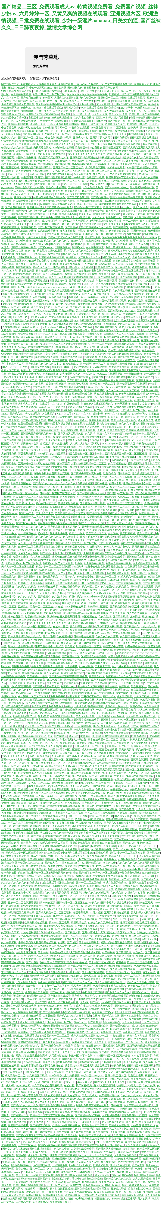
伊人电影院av (80, 220)
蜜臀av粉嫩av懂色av (102, 330)
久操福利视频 (87, 104)
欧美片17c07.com (119, 184)
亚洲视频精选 (29, 227)
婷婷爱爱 (146, 170)
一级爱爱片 (138, 200)
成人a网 (84, 1002)
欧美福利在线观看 (142, 603)
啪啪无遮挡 (103, 1188)
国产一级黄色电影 (51, 1045)
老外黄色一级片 (146, 360)
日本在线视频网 (149, 220)
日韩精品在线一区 (34, 1072)
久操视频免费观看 (148, 859)
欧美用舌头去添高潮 (25, 809)
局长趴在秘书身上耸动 (59, 174)
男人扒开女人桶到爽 (60, 277)
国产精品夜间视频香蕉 (58, 423)
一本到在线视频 (133, 373)
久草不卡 (123, 846)
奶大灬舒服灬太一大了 (128, 330)
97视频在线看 (20, 323)
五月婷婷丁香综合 (18, 390)
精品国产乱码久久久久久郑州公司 (101, 836)
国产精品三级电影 (60, 244)
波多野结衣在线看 (11, 141)
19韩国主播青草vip (101, 127)
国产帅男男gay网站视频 (39, 570)
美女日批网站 (75, 573)
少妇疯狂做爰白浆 (53, 520)
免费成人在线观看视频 (48, 254)
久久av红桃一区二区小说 (66, 756)
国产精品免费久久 (34, 729)
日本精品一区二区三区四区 (98, 234)
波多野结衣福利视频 (143, 1012)
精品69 (112, 796)
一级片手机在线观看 (108, 709)
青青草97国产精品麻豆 (48, 177)
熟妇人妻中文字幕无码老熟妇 (130, 397)
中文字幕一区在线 (41, 313)
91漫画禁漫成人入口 (37, 723)
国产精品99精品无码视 (34, 420)
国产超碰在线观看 (50, 1105)
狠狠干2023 (65, 220)
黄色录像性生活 (59, 533)
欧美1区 (105, 347)
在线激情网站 (47, 999)
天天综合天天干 (45, 513)
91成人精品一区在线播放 (132, 576)
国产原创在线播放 (11, 849)
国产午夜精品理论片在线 (124, 274)
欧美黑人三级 (108, 1009)
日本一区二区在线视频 (96, 284)
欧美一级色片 (112, 340)
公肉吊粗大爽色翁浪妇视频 (28, 633)
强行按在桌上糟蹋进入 (96, 486)
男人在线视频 (151, 530)
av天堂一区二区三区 (69, 749)
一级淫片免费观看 (92, 959)
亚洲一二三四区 (26, 490)
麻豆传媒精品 (72, 403)
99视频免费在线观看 (96, 879)
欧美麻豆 (104, 180)
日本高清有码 (63, 160)
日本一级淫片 (87, 1128)
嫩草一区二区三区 (92, 190)
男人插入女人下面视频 (90, 686)
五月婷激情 (124, 1055)
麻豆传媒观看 (104, 290)
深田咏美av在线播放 (40, 812)
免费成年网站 (140, 413)
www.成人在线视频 (129, 496)
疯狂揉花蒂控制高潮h (133, 543)
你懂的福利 (62, 347)
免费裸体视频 (23, 240)
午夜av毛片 (142, 244)
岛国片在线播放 (143, 476)
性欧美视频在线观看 (143, 473)
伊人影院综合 (137, 723)
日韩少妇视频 (58, 972)
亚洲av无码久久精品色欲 (83, 97)
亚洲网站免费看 (138, 882)
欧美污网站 (113, 786)
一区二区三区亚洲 (72, 427)
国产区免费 (88, 806)
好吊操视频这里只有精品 (59, 663)
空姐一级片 (108, 583)
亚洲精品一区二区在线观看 (102, 809)
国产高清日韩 (38, 101)
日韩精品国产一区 (12, 1049)
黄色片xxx (140, 906)
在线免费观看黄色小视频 (27, 330)
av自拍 (106, 313)
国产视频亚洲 (65, 580)
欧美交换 (58, 190)
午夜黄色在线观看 (79, 127)
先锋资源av (68, 1105)
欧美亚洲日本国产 (62, 367)
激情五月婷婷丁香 (72, 353)
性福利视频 (140, 942)
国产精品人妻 (122, 816)
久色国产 (68, 1045)
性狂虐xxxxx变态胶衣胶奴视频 (112, 194)
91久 (127, 689)
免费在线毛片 (56, 706)
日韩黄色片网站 (126, 932)
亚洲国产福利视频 (119, 1078)
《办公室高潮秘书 (21, 686)
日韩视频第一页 (58, 280)
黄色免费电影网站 (31, 1025)
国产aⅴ (135, 726)
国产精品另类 (78, 307)
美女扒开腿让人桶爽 (81, 626)
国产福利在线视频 (31, 97)
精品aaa (115, 1175)
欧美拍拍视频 (106, 975)
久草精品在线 (99, 796)
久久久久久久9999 (131, 1095)
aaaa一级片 (32, 985)
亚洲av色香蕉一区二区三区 (33, 600)
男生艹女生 (87, 101)
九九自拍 (7, 1035)
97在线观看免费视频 (88, 437)
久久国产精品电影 (72, 390)
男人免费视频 (23, 170)
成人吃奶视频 (125, 696)
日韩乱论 (11, 550)
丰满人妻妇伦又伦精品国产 (137, 250)
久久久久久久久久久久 (100, 170)
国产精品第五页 (112, 147)
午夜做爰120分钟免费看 (123, 174)
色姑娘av (20, 876)
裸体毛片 (101, 121)
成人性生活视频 (11, 796)
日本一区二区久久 (114, 1088)
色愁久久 (138, 952)
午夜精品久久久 (21, 320)
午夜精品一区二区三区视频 (43, 264)
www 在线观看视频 (91, 107)
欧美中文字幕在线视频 (118, 413)
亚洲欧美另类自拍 (40, 1182)
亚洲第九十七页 (22, 892)
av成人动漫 (29, 703)
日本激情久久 (111, 410)
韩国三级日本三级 (141, 194)
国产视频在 (143, 520)
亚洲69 (141, 842)
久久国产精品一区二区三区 (135, 636)
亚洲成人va (117, 317)
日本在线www (9, 513)
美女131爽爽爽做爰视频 (58, 117)
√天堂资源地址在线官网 (126, 659)
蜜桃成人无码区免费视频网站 (25, 373)
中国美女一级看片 (67, 523)
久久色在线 (41, 945)
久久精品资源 (151, 450)
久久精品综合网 (108, 357)
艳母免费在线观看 (16, 427)
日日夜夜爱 (66, 753)
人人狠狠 (68, 1198)
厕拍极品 (120, 234)
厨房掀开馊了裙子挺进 (147, 254)
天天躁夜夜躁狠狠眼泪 (120, 560)
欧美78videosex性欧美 (93, 756)
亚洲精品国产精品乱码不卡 (36, 167)
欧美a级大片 (68, 490)
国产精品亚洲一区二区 (93, 363)
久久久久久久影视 (139, 935)
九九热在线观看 (20, 603)
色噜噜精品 (78, 160)
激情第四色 (7, 862)
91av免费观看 (32, 560)
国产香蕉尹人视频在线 (82, 280)
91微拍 (138, 363)
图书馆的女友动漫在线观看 (126, 1158)
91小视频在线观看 (82, 164)
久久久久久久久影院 (107, 636)
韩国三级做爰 (15, 922)
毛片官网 (133, 370)
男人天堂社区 (92, 347)
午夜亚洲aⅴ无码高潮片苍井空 (103, 530)
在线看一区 (151, 832)
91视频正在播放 (31, 220)
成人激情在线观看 (114, 111)
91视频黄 (67, 746)
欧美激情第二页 (104, 267)
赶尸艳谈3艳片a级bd (22, 1002)
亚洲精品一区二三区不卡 (88, 207)
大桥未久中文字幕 (36, 237)
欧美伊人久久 (9, 137)
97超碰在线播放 (121, 101)
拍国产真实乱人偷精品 (58, 516)
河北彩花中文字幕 (44, 284)
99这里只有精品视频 (13, 816)
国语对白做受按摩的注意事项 (127, 197)
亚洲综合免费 (93, 237)
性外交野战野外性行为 (144, 673)
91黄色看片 (22, 151)
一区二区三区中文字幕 (90, 859)
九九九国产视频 (142, 1178)
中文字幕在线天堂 (33, 1095)
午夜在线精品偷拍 (89, 1062)
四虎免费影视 (21, 510)
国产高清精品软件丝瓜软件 (33, 217)
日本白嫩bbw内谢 (97, 886)
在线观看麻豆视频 (124, 343)
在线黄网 (71, 257)
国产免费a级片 (31, 393)
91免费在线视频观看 (82, 1148)
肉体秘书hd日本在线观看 (58, 876)
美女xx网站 (122, 753)
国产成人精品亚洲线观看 (123, 513)
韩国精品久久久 (32, 447)
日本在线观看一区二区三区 (28, 516)
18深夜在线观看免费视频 (127, 260)
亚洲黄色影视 (71, 683)
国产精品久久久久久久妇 (119, 141)
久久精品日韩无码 (148, 570)
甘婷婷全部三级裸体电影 (42, 899)
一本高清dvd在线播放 (148, 320)
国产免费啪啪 (111, 107)
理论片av (127, 656)
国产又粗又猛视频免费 (71, 433)
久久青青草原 (135, 663)
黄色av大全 (75, 360)
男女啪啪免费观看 (119, 367)
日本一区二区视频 (11, 573)
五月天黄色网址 (107, 629)
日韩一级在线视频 (84, 636)
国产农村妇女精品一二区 (59, 819)
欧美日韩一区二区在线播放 (144, 114)
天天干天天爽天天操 (13, 570)
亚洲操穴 (13, 699)
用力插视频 (91, 1052)
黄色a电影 (43, 716)
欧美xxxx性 (95, 816)
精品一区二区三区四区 (76, 935)
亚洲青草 (153, 573)
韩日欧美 (127, 965)
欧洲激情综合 (21, 826)
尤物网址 (135, 616)
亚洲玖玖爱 (102, 852)
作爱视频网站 (123, 200)
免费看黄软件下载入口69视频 (18, 104)
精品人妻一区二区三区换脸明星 (54, 566)
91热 (99, 1168)
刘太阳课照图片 (150, 496)
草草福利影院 (74, 553)
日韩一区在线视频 (89, 583)
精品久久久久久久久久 (57, 240)
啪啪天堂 (130, 417)
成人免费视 (71, 849)
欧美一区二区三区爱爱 (26, 460)
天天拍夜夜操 (140, 284)
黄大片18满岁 (104, 104)
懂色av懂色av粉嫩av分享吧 (28, 337)
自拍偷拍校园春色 (119, 1112)
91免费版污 (36, 889)
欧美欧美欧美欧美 (119, 230)
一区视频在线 (89, 616)
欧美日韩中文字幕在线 (35, 506)
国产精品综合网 (10, 842)
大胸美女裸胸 (112, 959)
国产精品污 (76, 347)
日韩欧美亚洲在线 (145, 523)
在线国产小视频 (96, 177)
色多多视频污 (70, 91)
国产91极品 (101, 483)
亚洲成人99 (58, 1182)
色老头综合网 (59, 260)
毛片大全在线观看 (40, 556)
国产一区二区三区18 (138, 949)
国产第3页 (70, 330)
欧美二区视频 (55, 669)
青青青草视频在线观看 (65, 466)
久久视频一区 (152, 323)
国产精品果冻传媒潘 (85, 274)
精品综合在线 (90, 300)
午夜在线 (41, 969)
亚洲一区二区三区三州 (46, 743)
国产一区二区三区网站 (53, 460)
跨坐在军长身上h (80, 1152)
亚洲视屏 (131, 1082)
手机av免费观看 (56, 1029)
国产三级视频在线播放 (144, 137)
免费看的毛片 (129, 516)
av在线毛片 (48, 413)
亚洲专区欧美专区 (136, 1088)
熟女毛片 (145, 945)
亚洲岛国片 (102, 1158)
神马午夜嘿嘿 (39, 856)
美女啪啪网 (109, 323)
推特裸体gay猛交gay (84, 763)
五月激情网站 (90, 909)
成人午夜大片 (101, 174)
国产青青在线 (101, 1132)
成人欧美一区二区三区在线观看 (79, 643)
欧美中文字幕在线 (114, 190)
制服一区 (74, 1055)
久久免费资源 (101, 826)
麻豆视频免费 (127, 600)
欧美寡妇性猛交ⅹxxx (61, 151)
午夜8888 (101, 280)
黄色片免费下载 (126, 360)
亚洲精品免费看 (38, 323)
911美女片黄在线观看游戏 (47, 107)
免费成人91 (102, 789)
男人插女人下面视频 (134, 214)
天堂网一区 (61, 127)
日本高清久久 (85, 1172)
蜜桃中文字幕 (74, 659)
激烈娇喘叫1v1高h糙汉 (120, 906)
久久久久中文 (144, 457)
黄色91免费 (9, 257)
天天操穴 (125, 673)
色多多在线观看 (116, 167)
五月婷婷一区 (26, 463)
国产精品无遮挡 (57, 526)
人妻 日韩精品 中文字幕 (117, 669)
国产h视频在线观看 (129, 357)
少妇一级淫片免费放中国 (114, 240)
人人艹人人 (98, 217)
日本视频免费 (34, 1019)
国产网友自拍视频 (50, 689)
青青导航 (33, 713)
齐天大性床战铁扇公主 (81, 121)
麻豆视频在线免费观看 (117, 337)
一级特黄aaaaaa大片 (146, 107)
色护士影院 (105, 995)
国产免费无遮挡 (10, 111)
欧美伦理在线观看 (48, 586)
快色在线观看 (152, 101)
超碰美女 (48, 194)
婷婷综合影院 (43, 886)
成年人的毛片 (115, 154)
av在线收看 (118, 347)
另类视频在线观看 (127, 812)
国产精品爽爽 (122, 743)
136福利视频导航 (62, 719)
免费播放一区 (144, 955)
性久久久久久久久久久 (34, 526)
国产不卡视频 (121, 616)
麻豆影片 (37, 965)
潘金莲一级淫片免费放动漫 (63, 1002)
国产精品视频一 (100, 197)
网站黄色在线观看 (11, 792)
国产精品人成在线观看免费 (59, 290)
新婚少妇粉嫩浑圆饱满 (26, 204)
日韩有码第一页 (89, 536)
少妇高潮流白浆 (61, 826)
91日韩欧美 (8, 170)
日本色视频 (85, 1015)
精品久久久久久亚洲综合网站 (49, 267)
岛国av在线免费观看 (91, 340)
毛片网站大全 (13, 506)
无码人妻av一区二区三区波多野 (128, 852)
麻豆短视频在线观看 (48, 490)
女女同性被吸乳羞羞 (71, 1098)
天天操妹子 (32, 593)
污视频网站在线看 (68, 503)
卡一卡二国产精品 (102, 343)
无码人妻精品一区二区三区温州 (24, 563)
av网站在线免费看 (45, 463)
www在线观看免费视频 (36, 260)
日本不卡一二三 (73, 949)
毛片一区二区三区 (11, 260)
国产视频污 (44, 596)
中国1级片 (43, 1188)
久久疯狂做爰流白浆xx (33, 699)
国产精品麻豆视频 (89, 466)
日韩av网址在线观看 (61, 274)
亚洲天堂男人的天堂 (108, 91)
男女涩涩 (70, 646)
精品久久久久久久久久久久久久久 (86, 154)
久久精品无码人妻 (48, 1098)
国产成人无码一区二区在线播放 (20, 493)
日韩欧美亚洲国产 (82, 134)
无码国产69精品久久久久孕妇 (95, 227)
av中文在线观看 (37, 669)
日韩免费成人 (71, 363)
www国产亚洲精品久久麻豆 (142, 167)
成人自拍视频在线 (92, 111)
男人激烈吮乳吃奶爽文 (46, 739)
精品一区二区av (91, 586)
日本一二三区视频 (77, 816)
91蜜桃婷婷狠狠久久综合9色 (49, 197)
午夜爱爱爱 (142, 343)
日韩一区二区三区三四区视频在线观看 (52, 1115)
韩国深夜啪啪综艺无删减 (38, 350)
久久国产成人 (69, 649)
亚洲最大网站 (144, 380)
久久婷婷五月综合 (29, 144)
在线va (151, 104)
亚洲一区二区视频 (72, 633)
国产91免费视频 (57, 407)
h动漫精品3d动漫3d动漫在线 (106, 220)
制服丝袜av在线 (90, 403)
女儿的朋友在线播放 (81, 194)
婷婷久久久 (97, 1019)
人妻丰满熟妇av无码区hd (110, 699)
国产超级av (46, 553)
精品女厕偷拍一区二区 (80, 453)
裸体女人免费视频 (146, 280)
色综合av (99, 210)
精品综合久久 (129, 157)
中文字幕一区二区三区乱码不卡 (68, 170)
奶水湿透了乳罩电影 (106, 510)
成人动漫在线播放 (26, 121)
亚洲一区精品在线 (38, 972)
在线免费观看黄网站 (50, 935)
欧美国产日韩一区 (68, 590)
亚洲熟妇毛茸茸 (136, 556)
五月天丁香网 (144, 440)
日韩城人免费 (71, 107)
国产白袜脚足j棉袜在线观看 (65, 992)
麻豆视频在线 (79, 922)
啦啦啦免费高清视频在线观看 (64, 806)
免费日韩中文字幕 (144, 1175)
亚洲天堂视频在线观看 (39, 190)
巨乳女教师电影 (139, 733)
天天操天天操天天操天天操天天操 (36, 550)
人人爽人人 (76, 443)
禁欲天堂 (133, 127)
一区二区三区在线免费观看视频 (125, 353)
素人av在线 (119, 593)
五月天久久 (107, 403)
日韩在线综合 (62, 543)
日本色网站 (145, 180)
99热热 (54, 1142)
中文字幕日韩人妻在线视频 (109, 799)
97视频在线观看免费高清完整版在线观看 (46, 141)
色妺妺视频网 (87, 709)
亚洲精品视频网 (74, 879)
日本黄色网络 (65, 417)
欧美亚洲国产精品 (82, 1042)
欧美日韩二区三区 (98, 606)
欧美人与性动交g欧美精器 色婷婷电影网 (130, 430)
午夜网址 (148, 1192)
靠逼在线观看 (10, 294)
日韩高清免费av (38, 277)
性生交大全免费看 (56, 187)
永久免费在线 (124, 151)
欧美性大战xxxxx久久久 (83, 629)
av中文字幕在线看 (142, 1055)
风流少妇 (146, 919)
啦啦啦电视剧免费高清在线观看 (52, 473)
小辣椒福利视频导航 (88, 490)
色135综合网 (145, 666)
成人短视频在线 (27, 533)
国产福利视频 (45, 164)
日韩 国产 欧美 (111, 207)
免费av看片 (115, 483)
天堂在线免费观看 (91, 224)
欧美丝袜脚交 (67, 310)
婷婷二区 (16, 1009)
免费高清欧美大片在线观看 (108, 876)
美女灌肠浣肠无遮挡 (47, 357)
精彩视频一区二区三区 (109, 1128)
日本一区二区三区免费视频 (108, 287)
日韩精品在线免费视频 (24, 230)
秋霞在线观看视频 (38, 457)
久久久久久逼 (118, 613)
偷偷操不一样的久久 (25, 154)
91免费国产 (66, 610)
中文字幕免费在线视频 (54, 560)
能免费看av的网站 (93, 1185)
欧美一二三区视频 (16, 1092)
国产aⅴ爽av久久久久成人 (122, 310)
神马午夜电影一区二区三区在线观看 (123, 270)
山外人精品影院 (83, 726)
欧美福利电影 (21, 769)
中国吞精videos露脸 (133, 1195)
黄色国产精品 (51, 576)
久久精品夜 (87, 267)
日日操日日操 (18, 802)
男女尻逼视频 (150, 144)
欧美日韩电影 (68, 743)
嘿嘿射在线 (79, 516)
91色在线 (108, 649)
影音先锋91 (22, 1168)
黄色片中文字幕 (82, 413)
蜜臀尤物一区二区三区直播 (97, 779)
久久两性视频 (118, 1132)
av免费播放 (96, 147)
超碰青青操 (138, 1009)
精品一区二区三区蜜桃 (75, 184)
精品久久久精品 (36, 683)
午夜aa (69, 706)
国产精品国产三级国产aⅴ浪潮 (134, 629)
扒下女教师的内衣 (18, 297)
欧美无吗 (130, 550)
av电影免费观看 (127, 859)
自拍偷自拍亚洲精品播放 (107, 214)
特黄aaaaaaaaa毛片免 (73, 862)
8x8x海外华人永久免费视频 (64, 1075)
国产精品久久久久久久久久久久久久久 (54, 483)
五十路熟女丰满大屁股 (103, 383)
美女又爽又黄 (85, 1082)
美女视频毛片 (53, 353)
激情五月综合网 (132, 1062)
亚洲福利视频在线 (148, 649)
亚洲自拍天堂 (26, 513)
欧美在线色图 (133, 639)
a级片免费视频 (100, 969)
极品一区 (135, 580)
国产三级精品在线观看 (59, 207)
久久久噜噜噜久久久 (79, 476)
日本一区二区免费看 (93, 972)
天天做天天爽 (100, 114)
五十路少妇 (99, 772)
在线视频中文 (152, 490)
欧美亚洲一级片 (36, 207)
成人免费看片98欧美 (113, 1122)
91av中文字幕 (37, 297)
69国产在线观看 (85, 290)
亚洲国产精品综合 (41, 979)
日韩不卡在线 (106, 643)
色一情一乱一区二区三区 (104, 872)
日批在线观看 (104, 260)
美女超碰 (72, 769)
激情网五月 (137, 746)
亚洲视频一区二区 (109, 520)
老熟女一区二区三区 (92, 124)
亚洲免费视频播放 (85, 1188)
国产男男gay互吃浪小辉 (75, 254)
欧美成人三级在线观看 (93, 786)
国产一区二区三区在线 (15, 367)
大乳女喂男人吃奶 (93, 187)
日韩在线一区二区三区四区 (60, 859)
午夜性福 (124, 686)
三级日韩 (128, 217)
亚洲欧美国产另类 (62, 1158)
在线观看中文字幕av (51, 403)
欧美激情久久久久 (115, 124)
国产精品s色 (17, 413)
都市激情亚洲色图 (33, 1118)
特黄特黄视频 (26, 333)
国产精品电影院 (31, 134)
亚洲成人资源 (95, 333)
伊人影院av (144, 856)
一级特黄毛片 (45, 121)
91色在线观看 (73, 989)
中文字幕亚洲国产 (99, 460)
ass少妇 (25, 839)
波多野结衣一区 (36, 234)
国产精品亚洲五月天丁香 (30, 1135)
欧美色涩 (71, 1029)
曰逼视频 (104, 317)
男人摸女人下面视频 (83, 480)
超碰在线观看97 (80, 1019)
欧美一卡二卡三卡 (17, 174)
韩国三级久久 (123, 643)
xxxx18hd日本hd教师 (75, 1049)
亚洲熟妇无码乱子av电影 (73, 889)
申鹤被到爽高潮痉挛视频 (131, 796)
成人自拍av (19, 639)
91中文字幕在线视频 (63, 822)
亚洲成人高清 (122, 1012)
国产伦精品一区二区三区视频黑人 (126, 121)
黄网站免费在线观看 (74, 370)
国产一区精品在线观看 (33, 939)
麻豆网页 (45, 204)
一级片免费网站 (42, 693)
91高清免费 (26, 304)
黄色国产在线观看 (28, 1042)
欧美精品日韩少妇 (137, 124)
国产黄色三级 (62, 772)
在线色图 (69, 1085)
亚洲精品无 (78, 247)
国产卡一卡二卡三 (62, 1052)
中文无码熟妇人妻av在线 (92, 792)
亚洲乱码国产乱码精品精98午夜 (39, 433)
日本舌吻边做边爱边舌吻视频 (64, 400)
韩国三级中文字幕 (113, 646)
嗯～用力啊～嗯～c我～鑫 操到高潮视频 (111, 380)
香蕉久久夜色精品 (99, 896)
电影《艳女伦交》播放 (124, 420)
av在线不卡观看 (130, 500)
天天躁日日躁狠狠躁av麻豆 (141, 304)
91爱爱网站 (102, 244)
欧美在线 (155, 792)
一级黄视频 (136, 753)
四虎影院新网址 (29, 846)
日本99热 (125, 763)
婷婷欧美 (40, 679)
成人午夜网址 (9, 333)
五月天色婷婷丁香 (94, 427)
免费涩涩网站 (108, 1085)
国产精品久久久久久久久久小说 (26, 343)
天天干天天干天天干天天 (109, 769)
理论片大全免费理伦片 (131, 447)
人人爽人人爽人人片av (52, 593)
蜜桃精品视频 (10, 304)
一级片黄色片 (123, 546)
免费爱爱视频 (29, 1098)
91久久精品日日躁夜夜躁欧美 (128, 294)
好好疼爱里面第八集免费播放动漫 (74, 703)
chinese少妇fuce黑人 (112, 443)
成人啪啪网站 (50, 220)
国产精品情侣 (121, 227)
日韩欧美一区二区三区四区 (43, 709)
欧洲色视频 (104, 659)
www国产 (106, 633)
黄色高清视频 (35, 1112)
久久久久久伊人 (27, 596)
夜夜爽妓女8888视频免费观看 (102, 673)
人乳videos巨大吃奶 (141, 756)
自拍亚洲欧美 (36, 117)
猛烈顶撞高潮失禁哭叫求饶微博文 (111, 736)
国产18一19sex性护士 (117, 187)
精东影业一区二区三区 (84, 543)
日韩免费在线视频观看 (114, 490)
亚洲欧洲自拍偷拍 (115, 377)
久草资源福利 (16, 560)
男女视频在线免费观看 (50, 250)
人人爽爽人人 (129, 959)
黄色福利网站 (55, 939)
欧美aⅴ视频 (140, 151)
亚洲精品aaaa (25, 789)
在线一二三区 (61, 626)
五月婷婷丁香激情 (124, 955)
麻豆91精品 (37, 307)
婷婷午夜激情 (148, 127)
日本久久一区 (26, 410)
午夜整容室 (101, 683)
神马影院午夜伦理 (107, 423)
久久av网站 (71, 520)
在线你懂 (137, 101)
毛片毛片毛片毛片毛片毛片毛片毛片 (87, 94)
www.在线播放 (118, 387)
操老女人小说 (77, 533)
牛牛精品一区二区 (92, 337)
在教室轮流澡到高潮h (62, 716)
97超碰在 (72, 872)
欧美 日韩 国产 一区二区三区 (49, 94)
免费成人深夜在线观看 (80, 407)
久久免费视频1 (89, 317)
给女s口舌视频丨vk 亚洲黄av (46, 1108)
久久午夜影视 (9, 942)
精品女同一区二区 (46, 503)
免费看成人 (70, 939)
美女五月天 (53, 686)
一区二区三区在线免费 (127, 1059)
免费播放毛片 (117, 304)
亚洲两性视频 (112, 516)
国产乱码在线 (82, 417)
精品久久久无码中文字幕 (141, 982)
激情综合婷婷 (151, 1019)
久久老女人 (115, 540)
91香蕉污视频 (138, 423)
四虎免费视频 (88, 430)
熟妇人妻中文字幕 (58, 786)
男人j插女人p (47, 832)
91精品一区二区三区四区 (66, 224)
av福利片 (136, 1112)
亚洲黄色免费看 (120, 939)
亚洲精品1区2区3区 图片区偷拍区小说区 (63, 1059)
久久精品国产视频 (130, 164)
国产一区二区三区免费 (51, 227)
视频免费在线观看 (130, 623)
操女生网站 (122, 693)
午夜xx (93, 184)
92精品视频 (8, 1045)
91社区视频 (73, 696)
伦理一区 (6, 726)
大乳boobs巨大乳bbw (54, 327)
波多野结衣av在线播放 (94, 656)
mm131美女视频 (66, 437)
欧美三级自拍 (127, 510)
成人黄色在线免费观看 (123, 969)
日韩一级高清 (130, 703)
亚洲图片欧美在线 (85, 999)
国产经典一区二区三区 (42, 975)
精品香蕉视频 (81, 912)
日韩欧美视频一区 (27, 257)
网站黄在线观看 (22, 274)
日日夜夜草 (142, 819)
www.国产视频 (9, 353)
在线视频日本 (63, 164)
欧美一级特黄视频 (75, 397)
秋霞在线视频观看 (32, 673)
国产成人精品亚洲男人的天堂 (139, 147)
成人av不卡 (127, 107)
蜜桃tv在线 (152, 543)
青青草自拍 (84, 343)
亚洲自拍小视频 (37, 806)
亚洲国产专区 (35, 876)
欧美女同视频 (34, 1195)
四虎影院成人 (152, 1032)
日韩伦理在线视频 (94, 573)
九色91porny (55, 1049)
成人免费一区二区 (150, 470)
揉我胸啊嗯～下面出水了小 (62, 104)
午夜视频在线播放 (110, 157)
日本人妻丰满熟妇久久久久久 (57, 144)
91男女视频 (24, 772)
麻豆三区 (134, 919)
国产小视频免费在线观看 (77, 1092)
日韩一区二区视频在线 (103, 713)
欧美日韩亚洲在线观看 (95, 989)
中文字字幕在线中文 (47, 430)
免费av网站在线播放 (29, 127)
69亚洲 (56, 782)
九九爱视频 (102, 716)
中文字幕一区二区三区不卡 (33, 696)
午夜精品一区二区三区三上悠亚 (24, 989)
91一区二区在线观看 (41, 1132)
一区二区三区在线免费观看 (100, 812)
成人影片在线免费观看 (26, 1138)
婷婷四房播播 (137, 789)
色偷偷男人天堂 (66, 200)
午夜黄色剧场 (135, 1092)
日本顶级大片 (44, 719)
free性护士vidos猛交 (80, 1165)
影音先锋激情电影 (43, 543)
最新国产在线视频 (18, 1125)
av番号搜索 (127, 297)
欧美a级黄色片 (151, 363)
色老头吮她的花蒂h (118, 756)
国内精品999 (87, 782)
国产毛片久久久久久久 (73, 540)
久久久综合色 (150, 330)
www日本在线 (42, 1082)
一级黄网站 (27, 177)
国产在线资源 (134, 766)
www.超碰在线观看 (76, 606)
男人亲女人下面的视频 (38, 470)
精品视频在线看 (149, 886)
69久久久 (116, 313)
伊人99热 (41, 104)
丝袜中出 (30, 250)
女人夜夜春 (14, 673)
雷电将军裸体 (117, 989)
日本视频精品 (31, 500)
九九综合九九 (97, 440)
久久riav (74, 786)
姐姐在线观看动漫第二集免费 (34, 180)
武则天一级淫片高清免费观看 (71, 1009)
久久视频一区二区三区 (40, 210)
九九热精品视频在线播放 (71, 639)
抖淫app (22, 347)
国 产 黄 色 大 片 (25, 503)
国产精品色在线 (111, 1015)
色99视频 (48, 127)
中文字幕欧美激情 (21, 94)
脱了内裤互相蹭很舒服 (129, 802)
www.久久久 (89, 373)
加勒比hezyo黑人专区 (129, 1085)
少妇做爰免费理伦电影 (57, 1069)
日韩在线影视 (60, 470)
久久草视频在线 (117, 463)
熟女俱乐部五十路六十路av (45, 390)
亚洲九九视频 (152, 753)
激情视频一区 (100, 304)
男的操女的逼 (27, 270)
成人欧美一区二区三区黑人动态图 (137, 437)
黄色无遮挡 (19, 234)
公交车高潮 (31, 999)
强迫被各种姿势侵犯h (122, 244)
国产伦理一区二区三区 (133, 410)
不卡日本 (59, 553)
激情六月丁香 (34, 629)
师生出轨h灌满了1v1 (71, 447)
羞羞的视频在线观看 (84, 423)
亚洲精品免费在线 (82, 393)
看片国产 (77, 244)
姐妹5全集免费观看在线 (108, 703)
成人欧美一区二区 (136, 111)
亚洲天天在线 (23, 387)
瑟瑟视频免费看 (118, 370)
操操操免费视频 (54, 546)
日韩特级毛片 (73, 959)
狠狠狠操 (121, 962)
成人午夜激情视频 (137, 613)
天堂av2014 (105, 264)
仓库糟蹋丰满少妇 (109, 1095)
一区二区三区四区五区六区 (127, 610)
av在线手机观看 (39, 949)
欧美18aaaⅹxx (136, 131)
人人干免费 (80, 739)
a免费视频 (34, 882)
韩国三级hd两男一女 (44, 896)
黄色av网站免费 (83, 174)
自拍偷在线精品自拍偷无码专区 (70, 556)
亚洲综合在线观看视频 (26, 832)
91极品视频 (68, 510)
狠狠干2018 (148, 1125)
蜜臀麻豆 (85, 736)
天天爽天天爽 (103, 666)
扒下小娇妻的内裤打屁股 (108, 626)
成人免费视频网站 (127, 829)
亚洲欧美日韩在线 (28, 749)
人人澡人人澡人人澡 (147, 809)
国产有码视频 (88, 653)
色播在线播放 (51, 373)
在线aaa (99, 1172)
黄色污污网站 (37, 174)
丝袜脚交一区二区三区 (97, 945)
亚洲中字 (110, 1049)
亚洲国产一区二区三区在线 (68, 167)
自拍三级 (45, 443)
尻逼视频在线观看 (71, 234)
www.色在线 (118, 716)
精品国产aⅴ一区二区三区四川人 (63, 337)
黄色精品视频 (117, 766)
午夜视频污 (57, 1082)
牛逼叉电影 (120, 127)
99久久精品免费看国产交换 (16, 91)
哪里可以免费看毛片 (104, 726)
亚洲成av (89, 852)
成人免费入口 (72, 101)
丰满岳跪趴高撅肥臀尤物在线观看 (74, 210)
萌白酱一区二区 (76, 809)
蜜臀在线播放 (73, 1195)
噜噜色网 (18, 999)
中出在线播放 (118, 1035)
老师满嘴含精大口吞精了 (24, 403)
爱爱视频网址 (49, 393)
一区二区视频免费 (105, 277)
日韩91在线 (21, 187)
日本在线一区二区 (108, 623)
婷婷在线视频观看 (85, 839)
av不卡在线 (22, 277)
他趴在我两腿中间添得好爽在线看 (134, 779)
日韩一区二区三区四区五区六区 (31, 450)
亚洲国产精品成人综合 (100, 743)
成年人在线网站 (80, 1035)
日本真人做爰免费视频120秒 (124, 350)
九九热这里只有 (81, 217)
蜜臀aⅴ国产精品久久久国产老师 (66, 237)
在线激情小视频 (68, 214)
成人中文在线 (48, 137)
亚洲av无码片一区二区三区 (26, 194)
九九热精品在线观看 (125, 1155)
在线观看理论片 (30, 1065)
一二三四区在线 (139, 826)
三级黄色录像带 (16, 683)
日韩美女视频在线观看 (136, 160)
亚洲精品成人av (49, 713)
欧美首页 (48, 97)
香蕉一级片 (83, 330)
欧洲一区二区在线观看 (100, 397)
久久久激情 (105, 616)
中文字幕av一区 (39, 151)
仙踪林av (109, 200)
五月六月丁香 (48, 1042)
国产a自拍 (132, 1122)
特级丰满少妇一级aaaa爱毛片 (71, 733)
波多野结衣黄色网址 (137, 347)
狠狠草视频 (53, 603)
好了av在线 (149, 972)
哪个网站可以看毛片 (148, 510)
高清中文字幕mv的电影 (110, 433)
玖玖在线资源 (123, 267)
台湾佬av (21, 210)
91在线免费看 (26, 886)
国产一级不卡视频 (16, 610)
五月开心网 (144, 516)
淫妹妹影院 (74, 187)
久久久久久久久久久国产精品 (87, 141)
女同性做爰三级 (93, 470)
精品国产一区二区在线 (123, 866)
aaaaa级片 (24, 400)
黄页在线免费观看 (70, 264)
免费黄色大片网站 (92, 1088)
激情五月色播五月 (78, 383)
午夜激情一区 (147, 513)
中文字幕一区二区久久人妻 (28, 663)
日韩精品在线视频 (121, 896)
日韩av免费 (26, 1082)
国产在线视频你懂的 (30, 576)
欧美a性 (6, 1198)
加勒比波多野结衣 (128, 822)
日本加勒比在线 (58, 323)
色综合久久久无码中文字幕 (103, 922)
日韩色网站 (114, 250)
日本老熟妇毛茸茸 (118, 580)
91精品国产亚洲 (22, 776)
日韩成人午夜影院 (97, 230)
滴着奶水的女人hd (82, 826)
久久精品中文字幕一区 (14, 117)
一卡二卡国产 (131, 220)
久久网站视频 (131, 1098)
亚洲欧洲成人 (144, 1138)
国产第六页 (110, 822)
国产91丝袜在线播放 (106, 327)
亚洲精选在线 (139, 230)
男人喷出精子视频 (104, 753)
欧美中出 (23, 583)
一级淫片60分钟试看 (146, 1168)
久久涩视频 (132, 699)
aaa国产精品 (136, 553)
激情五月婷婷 (39, 706)
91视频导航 (38, 653)
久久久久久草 (88, 955)
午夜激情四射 (90, 264)
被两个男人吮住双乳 (13, 593)
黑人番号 (135, 187)
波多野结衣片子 (74, 1065)
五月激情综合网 (69, 709)
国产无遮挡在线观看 (78, 197)
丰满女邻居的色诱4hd (137, 224)
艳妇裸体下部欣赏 (75, 530)
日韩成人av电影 (38, 317)
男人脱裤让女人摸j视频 (89, 822)
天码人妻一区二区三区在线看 (18, 566)
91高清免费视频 (80, 979)
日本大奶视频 (140, 247)
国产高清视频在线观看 (90, 200)
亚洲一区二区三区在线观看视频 (36, 733)
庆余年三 (26, 107)
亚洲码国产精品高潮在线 (84, 157)
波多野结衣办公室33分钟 (15, 836)
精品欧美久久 (9, 576)
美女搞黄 (133, 180)
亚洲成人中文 (81, 137)
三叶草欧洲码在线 (50, 1175)
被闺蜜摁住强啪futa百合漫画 (59, 1025)
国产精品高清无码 (18, 417)
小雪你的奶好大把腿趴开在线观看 (37, 942)
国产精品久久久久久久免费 (109, 1082)
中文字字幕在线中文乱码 (120, 440)
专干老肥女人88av (100, 935)
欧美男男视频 (35, 859)
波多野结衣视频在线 (90, 270)
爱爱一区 (92, 307)
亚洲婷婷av (9, 490)
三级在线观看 (52, 643)
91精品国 (147, 580)
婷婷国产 (141, 600)
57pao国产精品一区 (54, 989)
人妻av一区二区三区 (97, 387)
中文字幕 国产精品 (137, 593)
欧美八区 (151, 200)
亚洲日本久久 (108, 719)
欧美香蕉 (11, 180)
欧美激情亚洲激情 (56, 383)
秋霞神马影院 (138, 240)
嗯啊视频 (98, 377)
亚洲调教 (148, 210)
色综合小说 (152, 134)
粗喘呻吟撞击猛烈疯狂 (18, 300)
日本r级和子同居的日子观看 (81, 131)
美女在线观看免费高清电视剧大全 (27, 909)
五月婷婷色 (90, 659)
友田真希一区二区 (144, 400)
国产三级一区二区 (28, 137)
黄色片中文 (110, 859)
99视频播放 (64, 393)
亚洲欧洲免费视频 (145, 264)
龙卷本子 (84, 796)
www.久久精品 (26, 430)
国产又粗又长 (9, 546)
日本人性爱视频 (149, 313)
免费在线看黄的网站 (19, 659)
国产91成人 (44, 782)
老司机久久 (62, 294)
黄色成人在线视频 (11, 500)
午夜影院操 (44, 1052)
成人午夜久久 (92, 902)
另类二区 (18, 992)
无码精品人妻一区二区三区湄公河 (125, 427)
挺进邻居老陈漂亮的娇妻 (121, 596)
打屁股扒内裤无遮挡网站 (37, 147)
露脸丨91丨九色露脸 (82, 789)
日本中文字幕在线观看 (18, 540)
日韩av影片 (73, 267)
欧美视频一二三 (25, 254)
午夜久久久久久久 (11, 147)
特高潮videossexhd (26, 1178)
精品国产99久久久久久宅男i (29, 383)
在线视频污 (128, 1118)
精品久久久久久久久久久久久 (45, 536)
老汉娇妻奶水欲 (71, 603)
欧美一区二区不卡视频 (129, 1192)
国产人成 (87, 294)
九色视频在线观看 (94, 563)
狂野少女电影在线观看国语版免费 (104, 566)
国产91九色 (129, 842)
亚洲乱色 (23, 606)
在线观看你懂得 (137, 97)
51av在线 (38, 240)
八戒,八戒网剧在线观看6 (47, 91)
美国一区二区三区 (60, 763)
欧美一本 (75, 111)
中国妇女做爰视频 (26, 157)
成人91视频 (89, 400)
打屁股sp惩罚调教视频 (35, 280)
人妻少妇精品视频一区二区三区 (89, 463)
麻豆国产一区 (146, 1102)
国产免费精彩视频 (15, 207)
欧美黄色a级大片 (31, 327)
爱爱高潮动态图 (40, 879)
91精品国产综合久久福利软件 (111, 553)
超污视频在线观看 (95, 167)
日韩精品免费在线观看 (52, 257)
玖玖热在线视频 (83, 729)
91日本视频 (19, 859)
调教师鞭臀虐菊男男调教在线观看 (118, 204)
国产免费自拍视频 (104, 693)
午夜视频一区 (107, 802)
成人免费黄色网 (59, 600)
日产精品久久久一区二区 (56, 134)
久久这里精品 (90, 180)
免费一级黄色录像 (80, 304)
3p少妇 (136, 506)
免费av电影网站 (143, 965)
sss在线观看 (36, 1069)
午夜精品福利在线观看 (80, 327)
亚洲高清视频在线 (78, 713)
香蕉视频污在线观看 (114, 1045)
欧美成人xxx (92, 723)
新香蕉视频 (122, 536)
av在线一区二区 (106, 653)
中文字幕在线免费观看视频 (47, 1085)
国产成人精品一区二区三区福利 (104, 160)
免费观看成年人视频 (118, 573)
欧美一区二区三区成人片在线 (126, 486)
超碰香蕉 (132, 1102)
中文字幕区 (53, 234)
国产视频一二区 (71, 656)
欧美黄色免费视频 (91, 1178)
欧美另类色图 (13, 280)
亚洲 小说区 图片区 (39, 224)
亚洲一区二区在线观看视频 (23, 902)
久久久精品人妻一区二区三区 (25, 397)
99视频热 (67, 410)
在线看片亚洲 (82, 580)
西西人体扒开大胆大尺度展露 (112, 117)
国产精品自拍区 (50, 649)
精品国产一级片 (103, 407)
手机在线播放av (37, 427)
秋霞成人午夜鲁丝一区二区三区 (113, 506)
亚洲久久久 (129, 540)
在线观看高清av (84, 1192)
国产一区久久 (52, 510)
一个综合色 (80, 706)
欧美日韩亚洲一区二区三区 (70, 513)
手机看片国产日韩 (92, 992)
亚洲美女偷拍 (48, 200)
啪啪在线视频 (31, 476)
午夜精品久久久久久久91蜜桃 (122, 676)
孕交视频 (133, 902)
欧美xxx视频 (64, 137)
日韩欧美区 (100, 164)
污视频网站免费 (130, 340)
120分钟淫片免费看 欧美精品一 (70, 147)
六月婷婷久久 (68, 576)
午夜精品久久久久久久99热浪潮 (72, 350)
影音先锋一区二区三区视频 (131, 453)
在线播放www (94, 1045)
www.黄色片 (81, 420)
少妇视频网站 (95, 546)
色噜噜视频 (36, 583)
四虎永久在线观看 (120, 1165)
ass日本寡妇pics (115, 1145)
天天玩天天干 (131, 313)
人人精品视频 (99, 580)
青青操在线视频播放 (130, 1019)
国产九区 (130, 443)
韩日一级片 (109, 696)
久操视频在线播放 (101, 849)
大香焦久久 (60, 97)
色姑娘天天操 (38, 124)
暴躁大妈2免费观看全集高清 (24, 649)
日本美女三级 (48, 902)
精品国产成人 (152, 300)
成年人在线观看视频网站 (105, 679)
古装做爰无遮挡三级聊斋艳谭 (61, 583)
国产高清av (71, 227)
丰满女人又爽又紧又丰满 (110, 480)
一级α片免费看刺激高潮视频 (63, 124)
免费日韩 (139, 1162)
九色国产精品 (21, 101)
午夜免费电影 (119, 1065)
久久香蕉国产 (105, 839)
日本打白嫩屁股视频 (61, 1188)
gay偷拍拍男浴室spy (80, 377)
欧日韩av (73, 653)
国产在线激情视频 (97, 513)
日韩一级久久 (110, 1108)
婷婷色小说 (148, 187)
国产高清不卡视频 (123, 264)
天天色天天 (63, 892)
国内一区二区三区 (106, 899)
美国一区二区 (18, 287)
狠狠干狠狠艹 (139, 573)
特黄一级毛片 (107, 300)
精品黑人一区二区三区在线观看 (133, 975)
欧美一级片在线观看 (125, 849)
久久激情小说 (71, 536)
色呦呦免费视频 (84, 1198)
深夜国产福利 (127, 280)
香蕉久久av (85, 214)
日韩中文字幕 (62, 1132)
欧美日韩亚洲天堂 (77, 380)
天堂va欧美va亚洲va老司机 (91, 310)
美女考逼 (65, 114)
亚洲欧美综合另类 (53, 1195)
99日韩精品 (57, 300)
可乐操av (33, 689)
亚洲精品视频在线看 (49, 1145)
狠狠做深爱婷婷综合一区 (137, 483)
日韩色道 (89, 244)
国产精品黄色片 (77, 560)
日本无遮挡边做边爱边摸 (67, 779)
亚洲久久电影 (65, 486)
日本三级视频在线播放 (68, 1138)
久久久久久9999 (83, 753)
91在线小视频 (105, 999)
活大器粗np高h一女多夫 (52, 380)
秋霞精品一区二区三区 (89, 646)
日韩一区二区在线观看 (21, 357)
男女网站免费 (9, 453)
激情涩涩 (75, 294)
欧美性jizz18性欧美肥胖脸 (90, 819)
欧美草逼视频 (123, 403)
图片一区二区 (120, 919)
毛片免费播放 (58, 696)
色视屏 (61, 942)
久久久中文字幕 (131, 1022)
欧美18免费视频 (116, 1102)
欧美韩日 (50, 580)
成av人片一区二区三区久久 (136, 91)
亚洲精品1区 (70, 270)
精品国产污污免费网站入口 (53, 157)
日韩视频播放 (63, 247)
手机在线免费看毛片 (17, 160)
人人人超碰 (148, 876)
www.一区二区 (126, 719)
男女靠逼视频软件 (104, 393)
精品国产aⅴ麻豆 (37, 995)
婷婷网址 (130, 433)
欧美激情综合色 (86, 576)
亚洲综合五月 (40, 274)
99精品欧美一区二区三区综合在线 (84, 669)
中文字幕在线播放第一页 (127, 633)
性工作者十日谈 (81, 114)
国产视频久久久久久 (89, 257)
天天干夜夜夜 (143, 141)
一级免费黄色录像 (56, 297)
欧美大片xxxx (151, 729)
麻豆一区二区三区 (84, 1158)
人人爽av (41, 796)
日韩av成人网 (145, 979)
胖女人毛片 (49, 636)
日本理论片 (112, 210)
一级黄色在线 (150, 623)
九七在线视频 (110, 600)
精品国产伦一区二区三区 (66, 180)
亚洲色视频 (75, 470)
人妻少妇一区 (136, 772)
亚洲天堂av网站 (56, 1072)
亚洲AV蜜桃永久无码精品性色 (91, 367)
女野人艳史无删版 (124, 320)
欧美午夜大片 (114, 217)
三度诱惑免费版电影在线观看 (143, 1045)
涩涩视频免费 (145, 310)
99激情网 (84, 849)
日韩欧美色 (145, 829)
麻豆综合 (70, 313)
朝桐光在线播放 (148, 812)
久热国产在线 (136, 300)
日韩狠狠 (113, 164)
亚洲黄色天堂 (26, 679)
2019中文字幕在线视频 (138, 287)
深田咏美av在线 (30, 443)
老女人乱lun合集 (118, 114)
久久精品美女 (70, 766)
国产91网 (103, 184)
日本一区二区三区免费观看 (60, 343)
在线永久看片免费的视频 (52, 154)
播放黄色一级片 (77, 297)
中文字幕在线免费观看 (26, 1012)
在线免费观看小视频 (59, 969)
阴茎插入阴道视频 (18, 124)
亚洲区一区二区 (23, 197)
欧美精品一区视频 (98, 297)
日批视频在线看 (89, 1118)
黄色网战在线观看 (83, 277)
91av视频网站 (143, 1072)
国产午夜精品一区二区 (18, 520)
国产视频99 (153, 852)
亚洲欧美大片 (122, 1005)
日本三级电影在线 (53, 330)
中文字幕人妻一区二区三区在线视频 (43, 792)
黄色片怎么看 (64, 413)
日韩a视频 (116, 1105)
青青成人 (18, 350)
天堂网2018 (61, 121)
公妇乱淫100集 (41, 300)
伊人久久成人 (140, 207)
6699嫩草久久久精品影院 (52, 453)
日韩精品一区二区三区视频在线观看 (129, 94)
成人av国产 (145, 713)
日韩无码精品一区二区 (139, 190)
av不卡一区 (74, 972)
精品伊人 (43, 533)
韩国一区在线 (56, 420)
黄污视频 (121, 300)
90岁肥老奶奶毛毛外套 (46, 540)
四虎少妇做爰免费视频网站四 (136, 327)
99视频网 (55, 506)
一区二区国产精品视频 (58, 919)
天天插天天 (131, 470)
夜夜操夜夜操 (102, 294)
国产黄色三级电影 (131, 1015)
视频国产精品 (60, 886)
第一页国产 (150, 373)
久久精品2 (124, 726)
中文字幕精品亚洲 (60, 217)
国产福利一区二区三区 (88, 144)
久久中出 (143, 204)
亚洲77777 (41, 1002)
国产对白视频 (118, 180)
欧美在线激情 (100, 1112)
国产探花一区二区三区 (48, 184)
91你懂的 (89, 1098)
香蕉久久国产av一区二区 (88, 410)
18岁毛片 (58, 916)
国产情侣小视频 (84, 925)
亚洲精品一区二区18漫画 (112, 97)
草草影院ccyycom (11, 1172)
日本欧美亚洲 (53, 1078)
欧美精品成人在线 (37, 676)
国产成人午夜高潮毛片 (140, 377)
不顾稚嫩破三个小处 (89, 649)
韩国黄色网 (91, 357)
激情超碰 (98, 413)
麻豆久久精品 (48, 749)
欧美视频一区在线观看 (143, 184)
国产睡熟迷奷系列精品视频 (82, 1182)
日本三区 (88, 506)
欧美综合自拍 (123, 603)
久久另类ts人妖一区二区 (24, 380)
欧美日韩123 (128, 520)
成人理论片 (8, 437)
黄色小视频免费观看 (31, 290)
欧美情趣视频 (63, 480)
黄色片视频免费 (61, 693)
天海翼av (104, 1069)
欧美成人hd (29, 310)
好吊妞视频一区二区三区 (50, 131)
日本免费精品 (125, 254)
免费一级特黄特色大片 (118, 247)
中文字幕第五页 (95, 247)
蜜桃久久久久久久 (113, 224)
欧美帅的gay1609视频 (136, 792)
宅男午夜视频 (109, 437)
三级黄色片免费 (60, 1152)
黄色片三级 (90, 975)
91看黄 (78, 486)
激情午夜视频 (23, 267)
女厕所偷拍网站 (151, 1158)
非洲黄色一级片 (10, 626)
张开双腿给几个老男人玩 (49, 646)
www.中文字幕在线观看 (94, 759)
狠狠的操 (128, 1148)
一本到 (68, 420)
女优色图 (58, 313)
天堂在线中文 (99, 350)
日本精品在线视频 (39, 367)
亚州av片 (33, 1092)
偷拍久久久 (80, 1022)
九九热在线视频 (11, 327)
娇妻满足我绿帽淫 (111, 466)
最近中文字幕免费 (94, 353)
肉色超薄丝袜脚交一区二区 (33, 872)
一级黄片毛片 (16, 214)
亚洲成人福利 (131, 886)
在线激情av (141, 782)
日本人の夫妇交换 (75, 856)
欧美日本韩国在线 (21, 483)
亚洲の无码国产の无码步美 (93, 1029)
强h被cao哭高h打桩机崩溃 (16, 653)
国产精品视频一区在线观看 (132, 383)
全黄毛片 (69, 1005)
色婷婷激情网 (138, 117)
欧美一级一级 (55, 101)
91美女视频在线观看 (71, 357)
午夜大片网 (46, 480)
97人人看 (21, 1158)
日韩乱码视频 (107, 536)
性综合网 (41, 869)
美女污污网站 (92, 443)
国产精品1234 (27, 294)
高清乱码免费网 (49, 496)
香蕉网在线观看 (140, 759)
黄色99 (71, 260)
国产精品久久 (132, 626)
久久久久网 (149, 1085)
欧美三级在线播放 (50, 1012)
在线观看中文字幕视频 (41, 347)
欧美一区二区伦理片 (118, 972)
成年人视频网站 (14, 1188)
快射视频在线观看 (99, 420)
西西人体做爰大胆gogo (65, 320)
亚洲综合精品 (109, 496)
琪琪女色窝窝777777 (41, 160)
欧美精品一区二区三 (118, 746)
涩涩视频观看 (95, 516)
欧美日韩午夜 (103, 101)
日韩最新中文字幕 (26, 782)
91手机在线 (49, 437)
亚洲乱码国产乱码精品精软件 (130, 104)
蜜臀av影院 (138, 1165)
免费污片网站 (13, 220)
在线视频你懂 (40, 170)
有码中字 (127, 1175)
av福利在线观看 (56, 1168)
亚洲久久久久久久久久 (130, 323)
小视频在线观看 (10, 656)
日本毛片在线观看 (97, 370)
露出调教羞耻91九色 (83, 899)
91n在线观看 (86, 666)
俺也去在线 (148, 350)
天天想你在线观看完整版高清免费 (101, 526)
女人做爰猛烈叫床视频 (73, 230)
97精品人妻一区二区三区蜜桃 (19, 1162)
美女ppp (49, 1118)
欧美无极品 (149, 260)
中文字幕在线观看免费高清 (64, 317)
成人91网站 (150, 237)
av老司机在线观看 (143, 669)
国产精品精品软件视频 (77, 679)
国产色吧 (104, 1052)
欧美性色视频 (13, 134)
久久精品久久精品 (23, 184)
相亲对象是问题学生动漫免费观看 (122, 144)
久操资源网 (109, 846)
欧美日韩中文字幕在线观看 (128, 1135)
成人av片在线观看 (47, 310)
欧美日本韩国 (73, 190)
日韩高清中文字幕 (130, 210)
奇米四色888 (28, 969)
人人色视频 (71, 666)
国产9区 (95, 1002)
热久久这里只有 (61, 1102)
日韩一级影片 (67, 1162)
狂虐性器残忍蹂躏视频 (26, 340)
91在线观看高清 (134, 566)
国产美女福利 (129, 709)
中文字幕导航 (136, 134)
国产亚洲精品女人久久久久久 (110, 134)
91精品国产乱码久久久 (14, 224)
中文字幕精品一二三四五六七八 (115, 400)
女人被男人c (62, 194)
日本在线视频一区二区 (49, 270)
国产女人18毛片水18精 (92, 523)
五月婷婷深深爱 (20, 360)
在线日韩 (6, 317)
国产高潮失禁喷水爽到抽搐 (86, 473)
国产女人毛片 (39, 400)
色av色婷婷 (111, 1019)
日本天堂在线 (136, 490)
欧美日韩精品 (128, 533)
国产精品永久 (45, 247)
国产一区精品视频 (109, 543)
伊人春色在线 (29, 1128)
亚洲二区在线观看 (127, 277)
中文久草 (119, 776)
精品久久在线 (16, 250)
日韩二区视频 (87, 91)
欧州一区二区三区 (132, 729)
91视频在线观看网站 (55, 965)
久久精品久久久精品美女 (115, 586)
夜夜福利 (135, 939)
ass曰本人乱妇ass (141, 403)
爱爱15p (101, 430)
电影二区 (47, 759)
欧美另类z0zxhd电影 (73, 177)
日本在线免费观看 (89, 942)
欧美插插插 (26, 473)
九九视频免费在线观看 (48, 410)
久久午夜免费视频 (84, 117)
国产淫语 (112, 280)
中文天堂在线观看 (142, 643)
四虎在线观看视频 (48, 230)
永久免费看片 (54, 683)
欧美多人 (109, 546)
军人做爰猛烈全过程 (64, 204)
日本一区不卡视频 (123, 909)
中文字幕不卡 (133, 317)
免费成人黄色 (38, 769)
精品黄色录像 (21, 556)
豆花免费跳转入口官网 (91, 457)
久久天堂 (90, 433)
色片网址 (88, 553)
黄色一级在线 (56, 849)
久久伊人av (24, 543)
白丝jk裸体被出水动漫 (124, 666)
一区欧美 (6, 323)
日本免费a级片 (60, 443)
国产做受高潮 (61, 111)
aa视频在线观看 (89, 590)
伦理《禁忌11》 (146, 533)
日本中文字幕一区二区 (59, 1022)
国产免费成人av (138, 999)
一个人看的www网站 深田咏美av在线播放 (118, 619)
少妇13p (127, 1128)
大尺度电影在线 (59, 829)
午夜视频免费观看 (137, 799)
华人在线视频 (33, 413)
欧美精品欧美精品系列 (144, 367)
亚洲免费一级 (20, 317)
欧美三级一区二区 (96, 533)
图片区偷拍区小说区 (88, 496)
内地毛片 (113, 533)
